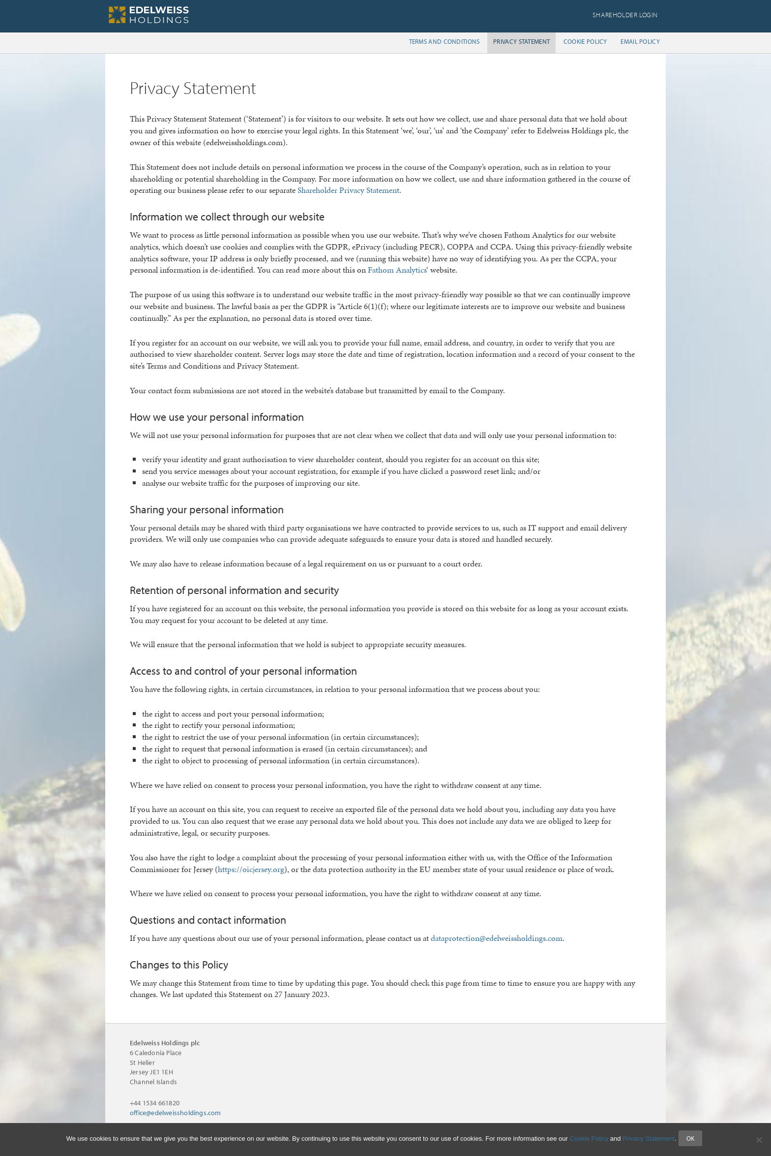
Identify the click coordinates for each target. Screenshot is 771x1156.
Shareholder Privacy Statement (348, 190)
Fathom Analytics (397, 270)
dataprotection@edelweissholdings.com (497, 938)
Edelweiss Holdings (179, 15)
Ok (693, 1140)
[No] (759, 1141)
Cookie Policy (588, 1140)
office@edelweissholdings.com (175, 1112)
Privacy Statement (649, 1140)
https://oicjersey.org (251, 869)
